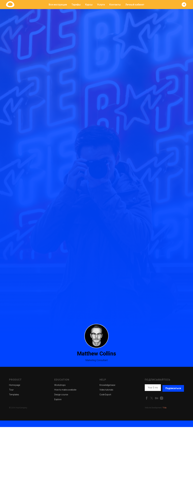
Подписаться (173, 388)
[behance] (156, 398)
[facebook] (147, 398)
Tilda (164, 408)
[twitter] (151, 398)
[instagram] (161, 398)
